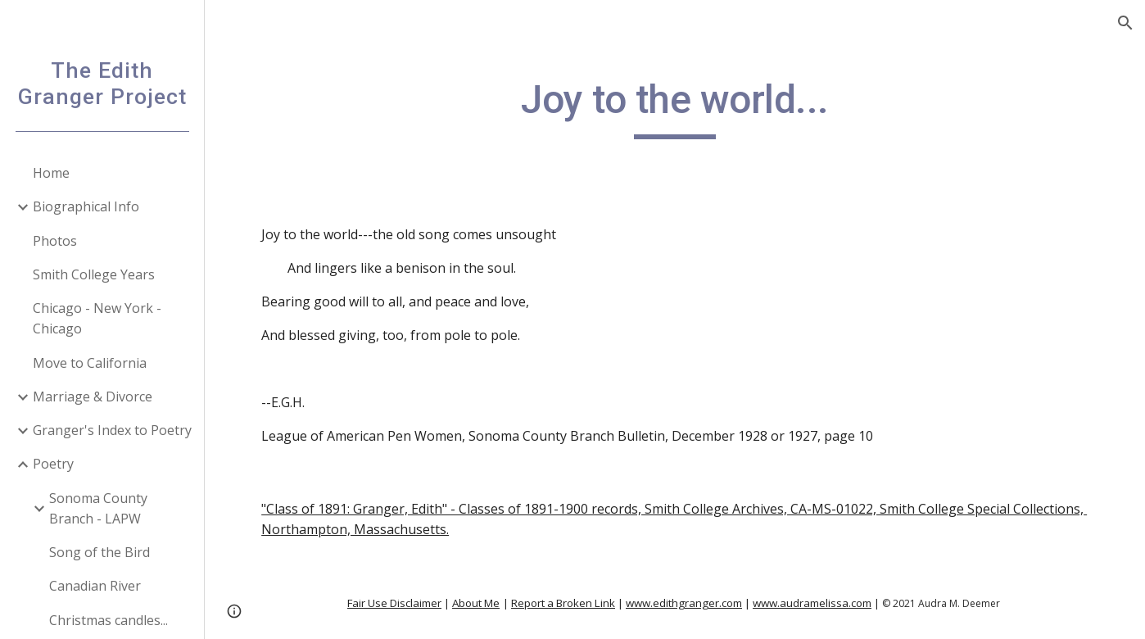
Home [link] (51, 173)
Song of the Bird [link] (99, 552)
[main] (674, 107)
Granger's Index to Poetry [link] (112, 430)
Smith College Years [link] (94, 274)
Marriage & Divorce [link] (92, 396)
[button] (1125, 23)
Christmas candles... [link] (108, 620)
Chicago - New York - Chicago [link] (97, 318)
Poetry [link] (53, 464)
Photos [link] (55, 241)
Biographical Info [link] (86, 206)
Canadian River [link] (95, 586)
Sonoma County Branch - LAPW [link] (98, 508)
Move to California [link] (90, 363)
